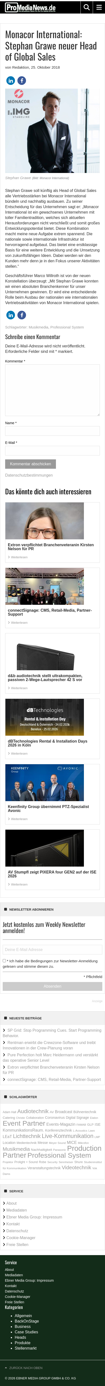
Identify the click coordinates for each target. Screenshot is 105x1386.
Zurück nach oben (25, 1368)
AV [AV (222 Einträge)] (52, 1112)
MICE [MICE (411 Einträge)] (72, 1142)
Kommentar (15, 361)
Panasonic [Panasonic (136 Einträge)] (59, 1149)
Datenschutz (17, 1231)
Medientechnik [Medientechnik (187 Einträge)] (27, 1143)
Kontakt (13, 1224)
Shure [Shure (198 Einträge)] (78, 1162)
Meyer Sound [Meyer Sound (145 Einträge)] (57, 1142)
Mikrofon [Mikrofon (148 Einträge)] (83, 1142)
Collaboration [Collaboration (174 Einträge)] (35, 1118)
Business (23, 1326)
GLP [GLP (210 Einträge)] (90, 1124)
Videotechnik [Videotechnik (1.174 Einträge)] (76, 1167)
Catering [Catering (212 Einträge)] (9, 1118)
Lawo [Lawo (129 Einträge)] (91, 1130)
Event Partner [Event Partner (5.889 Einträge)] (24, 1123)
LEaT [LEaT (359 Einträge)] (7, 1137)
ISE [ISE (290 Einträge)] (98, 1124)
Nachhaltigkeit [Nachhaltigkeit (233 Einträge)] (41, 1150)
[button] (86, 7)
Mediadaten (16, 1210)
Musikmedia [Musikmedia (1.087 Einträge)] (16, 1149)
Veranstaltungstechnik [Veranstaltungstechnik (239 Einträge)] (44, 1168)
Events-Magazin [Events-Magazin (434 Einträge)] (60, 1124)
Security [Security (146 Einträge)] (52, 1162)
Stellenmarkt (26, 1348)
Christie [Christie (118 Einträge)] (20, 1117)
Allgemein (23, 1316)
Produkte (22, 1343)
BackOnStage (27, 1321)
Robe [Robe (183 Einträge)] (42, 1162)
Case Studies (26, 1332)
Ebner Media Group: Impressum (34, 1217)
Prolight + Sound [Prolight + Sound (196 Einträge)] (26, 1162)
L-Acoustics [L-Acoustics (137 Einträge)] (80, 1130)
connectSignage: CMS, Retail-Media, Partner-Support (54, 1079)
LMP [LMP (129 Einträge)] (97, 1137)
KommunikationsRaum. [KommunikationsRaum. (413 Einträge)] (23, 1130)
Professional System (67, 327)
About (11, 1203)
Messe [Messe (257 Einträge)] (43, 1143)
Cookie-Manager (20, 1238)
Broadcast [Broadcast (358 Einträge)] (63, 1112)
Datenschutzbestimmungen (29, 475)
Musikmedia (38, 327)
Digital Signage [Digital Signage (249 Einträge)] (77, 1118)
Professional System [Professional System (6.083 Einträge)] (59, 1155)
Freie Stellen (17, 1245)
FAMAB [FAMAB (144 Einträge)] (81, 1124)
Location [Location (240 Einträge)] (9, 1143)
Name (11, 423)
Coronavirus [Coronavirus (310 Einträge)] (55, 1117)
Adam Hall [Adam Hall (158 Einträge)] (9, 1112)
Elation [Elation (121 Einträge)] (94, 1117)
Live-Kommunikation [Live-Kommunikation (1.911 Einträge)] (67, 1136)
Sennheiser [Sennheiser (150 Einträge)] (66, 1162)
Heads (20, 1337)
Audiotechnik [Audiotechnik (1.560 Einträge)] (33, 1111)
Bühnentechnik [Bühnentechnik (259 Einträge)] (84, 1112)
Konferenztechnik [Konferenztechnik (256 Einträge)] (58, 1130)
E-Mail (11, 443)
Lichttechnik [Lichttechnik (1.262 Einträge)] (27, 1136)
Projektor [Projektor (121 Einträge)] (8, 1162)
